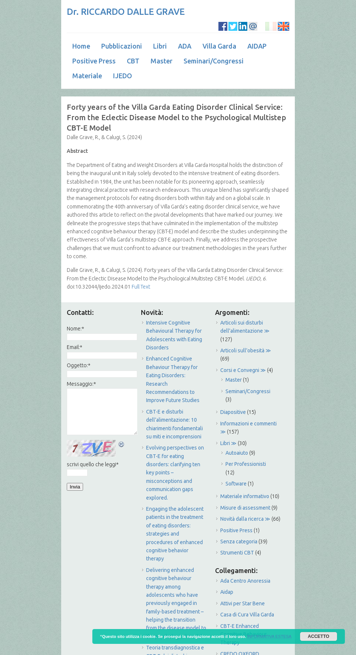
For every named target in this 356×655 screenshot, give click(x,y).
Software (236, 484)
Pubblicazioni (121, 46)
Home (81, 46)
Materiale (87, 75)
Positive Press (94, 61)
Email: (74, 347)
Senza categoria (238, 541)
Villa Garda (219, 46)
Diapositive (233, 412)
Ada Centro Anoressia (245, 581)
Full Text (140, 287)
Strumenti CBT (237, 553)
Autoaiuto (236, 453)
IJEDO (122, 75)
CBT (133, 61)
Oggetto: (78, 365)
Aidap (226, 592)
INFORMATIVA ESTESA (269, 636)
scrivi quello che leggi (93, 464)
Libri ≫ (228, 443)
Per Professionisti (245, 464)
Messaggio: (81, 384)
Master (161, 61)
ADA (184, 46)
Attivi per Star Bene (242, 603)
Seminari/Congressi (214, 61)
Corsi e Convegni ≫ (243, 370)
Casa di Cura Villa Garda (247, 615)
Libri (160, 46)
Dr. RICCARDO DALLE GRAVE (126, 12)
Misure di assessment (245, 508)
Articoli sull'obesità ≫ (245, 350)
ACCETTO (318, 636)
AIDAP (257, 46)
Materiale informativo (244, 496)
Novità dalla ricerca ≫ (245, 519)
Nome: (75, 329)
